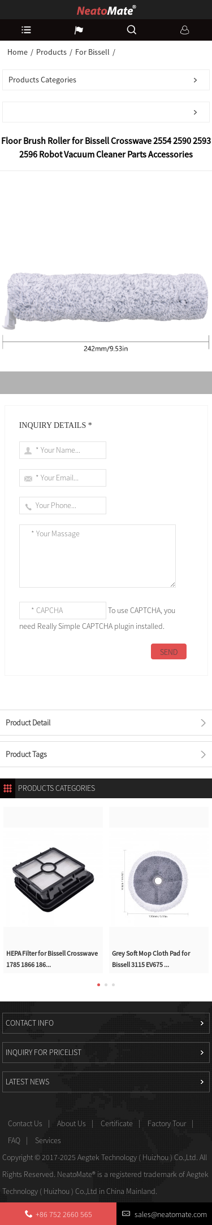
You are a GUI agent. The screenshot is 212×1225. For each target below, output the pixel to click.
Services (48, 1140)
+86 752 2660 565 (64, 1214)
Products (51, 52)
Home (17, 52)
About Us (71, 1123)
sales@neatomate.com (170, 1214)
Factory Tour (167, 1123)
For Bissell (92, 52)
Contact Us (25, 1123)
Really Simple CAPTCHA (75, 626)
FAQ (14, 1140)
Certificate (117, 1123)
